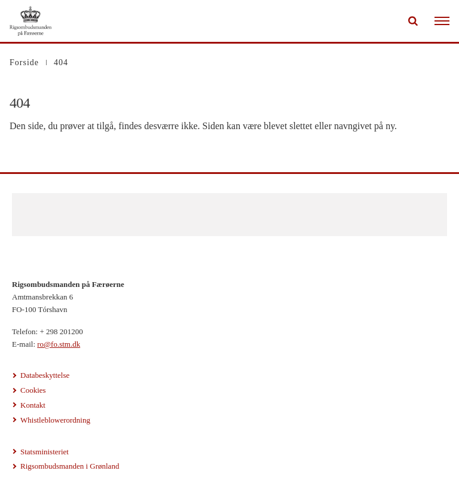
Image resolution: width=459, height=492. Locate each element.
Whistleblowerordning (55, 419)
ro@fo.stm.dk (58, 344)
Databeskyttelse (44, 375)
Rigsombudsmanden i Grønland (69, 466)
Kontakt (32, 405)
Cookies (33, 390)
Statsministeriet (44, 451)
